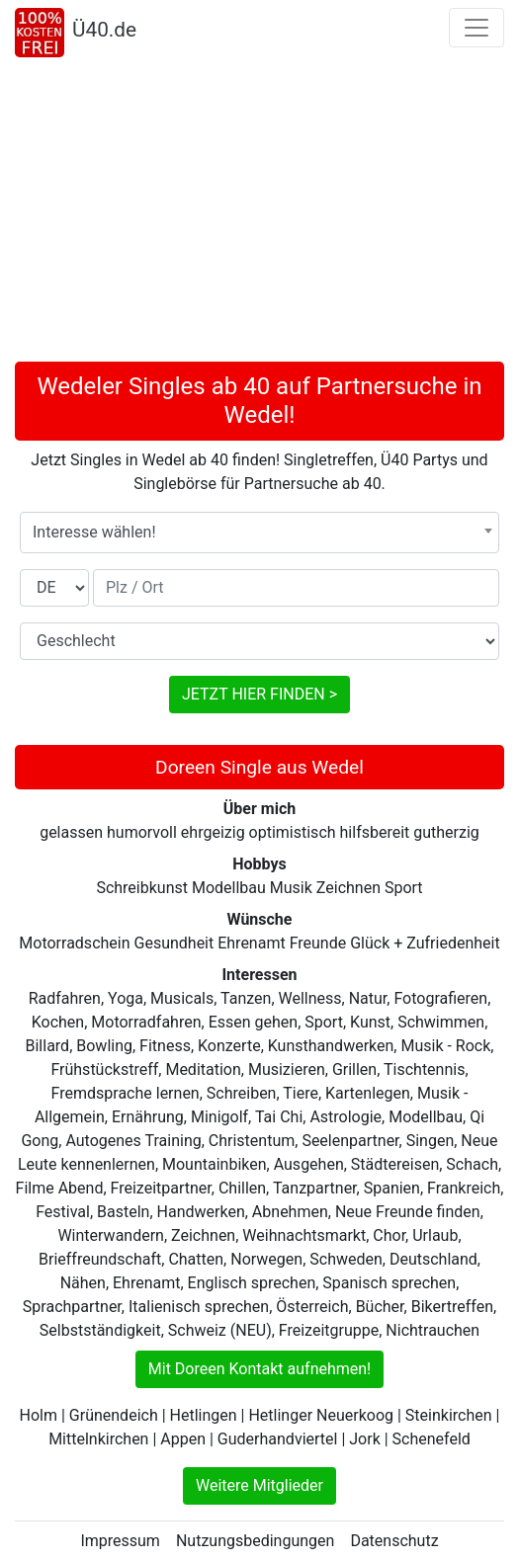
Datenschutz (394, 1540)
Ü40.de (104, 29)
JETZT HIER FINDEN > (259, 694)
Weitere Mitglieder (259, 1485)
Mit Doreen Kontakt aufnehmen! (259, 1368)
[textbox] (259, 532)
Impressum (120, 1540)
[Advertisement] (259, 213)
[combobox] (259, 532)
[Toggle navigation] (476, 27)
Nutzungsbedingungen (255, 1540)
